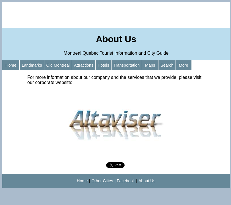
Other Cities (102, 181)
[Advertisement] (116, 15)
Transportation (127, 65)
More (183, 65)
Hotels (103, 65)
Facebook (126, 181)
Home (10, 65)
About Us (147, 181)
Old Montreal (58, 65)
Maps (150, 65)
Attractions (83, 65)
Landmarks (32, 65)
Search (167, 65)
